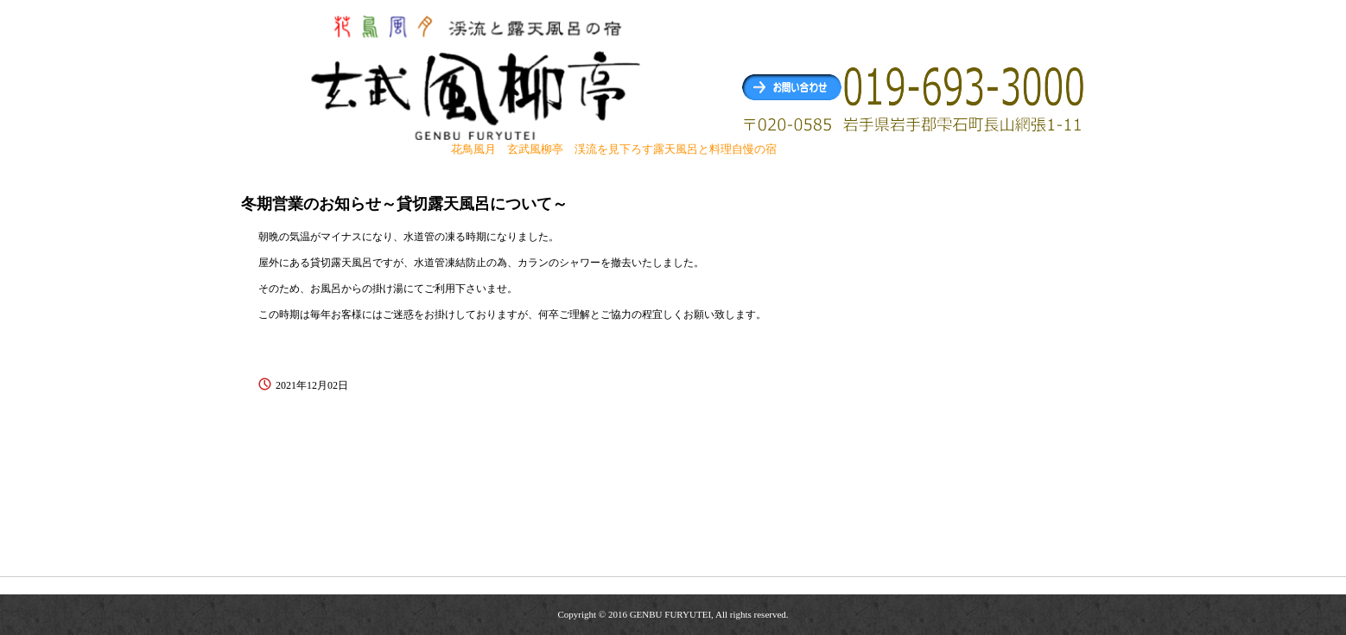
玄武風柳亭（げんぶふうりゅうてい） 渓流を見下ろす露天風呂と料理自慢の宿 (478, 76)
